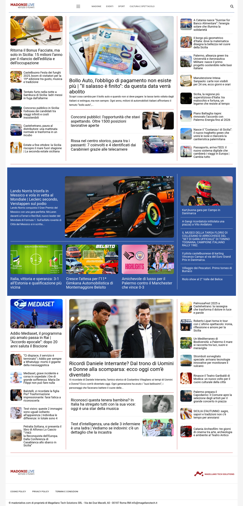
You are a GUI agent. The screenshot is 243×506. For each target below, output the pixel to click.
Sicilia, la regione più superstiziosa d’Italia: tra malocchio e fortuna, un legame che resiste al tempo (212, 98)
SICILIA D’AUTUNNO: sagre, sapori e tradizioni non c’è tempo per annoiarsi (211, 414)
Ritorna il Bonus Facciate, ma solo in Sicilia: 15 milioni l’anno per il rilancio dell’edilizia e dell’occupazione (36, 56)
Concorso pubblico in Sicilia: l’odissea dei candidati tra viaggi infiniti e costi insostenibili (42, 112)
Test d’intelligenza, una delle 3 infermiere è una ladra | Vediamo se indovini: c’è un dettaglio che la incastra (105, 428)
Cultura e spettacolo (128, 6)
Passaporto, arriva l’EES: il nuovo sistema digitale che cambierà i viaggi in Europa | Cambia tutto (211, 152)
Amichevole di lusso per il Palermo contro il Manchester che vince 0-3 (147, 283)
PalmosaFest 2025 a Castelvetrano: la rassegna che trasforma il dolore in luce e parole (212, 308)
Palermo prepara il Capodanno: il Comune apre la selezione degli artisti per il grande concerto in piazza (213, 396)
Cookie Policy (18, 491)
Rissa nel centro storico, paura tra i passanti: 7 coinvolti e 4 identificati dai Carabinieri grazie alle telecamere (103, 145)
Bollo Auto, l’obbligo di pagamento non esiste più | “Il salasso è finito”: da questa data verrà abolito (120, 86)
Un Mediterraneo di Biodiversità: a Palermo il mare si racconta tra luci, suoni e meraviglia (213, 343)
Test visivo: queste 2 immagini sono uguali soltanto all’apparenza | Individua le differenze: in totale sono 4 (43, 413)
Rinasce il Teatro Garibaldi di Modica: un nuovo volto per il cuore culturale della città (212, 379)
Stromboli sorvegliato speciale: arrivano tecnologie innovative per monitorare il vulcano (212, 361)
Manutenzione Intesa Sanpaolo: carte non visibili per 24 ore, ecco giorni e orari (212, 81)
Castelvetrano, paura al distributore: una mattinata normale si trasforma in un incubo (41, 130)
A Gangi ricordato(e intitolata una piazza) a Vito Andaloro (203, 223)
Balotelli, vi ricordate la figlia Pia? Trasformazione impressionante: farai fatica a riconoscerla (42, 395)
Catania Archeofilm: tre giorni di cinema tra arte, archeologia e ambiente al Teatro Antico (213, 432)
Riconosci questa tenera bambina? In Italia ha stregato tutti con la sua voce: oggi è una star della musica (103, 404)
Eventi (96, 6)
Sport (108, 6)
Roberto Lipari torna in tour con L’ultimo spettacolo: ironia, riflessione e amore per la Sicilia (213, 325)
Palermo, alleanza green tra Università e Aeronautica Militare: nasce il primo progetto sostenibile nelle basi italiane (213, 62)
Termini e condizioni (66, 491)
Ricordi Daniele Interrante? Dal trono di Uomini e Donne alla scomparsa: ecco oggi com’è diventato (121, 369)
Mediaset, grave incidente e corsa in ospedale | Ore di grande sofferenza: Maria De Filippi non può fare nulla (42, 378)
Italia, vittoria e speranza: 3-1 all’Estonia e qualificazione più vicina (36, 283)
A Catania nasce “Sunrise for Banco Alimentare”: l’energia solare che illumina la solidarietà (212, 24)
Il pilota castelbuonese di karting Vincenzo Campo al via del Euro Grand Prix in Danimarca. (206, 256)
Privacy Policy (40, 491)
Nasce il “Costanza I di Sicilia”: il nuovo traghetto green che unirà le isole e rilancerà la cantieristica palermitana (213, 134)
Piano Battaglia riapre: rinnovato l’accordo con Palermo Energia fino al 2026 (212, 116)
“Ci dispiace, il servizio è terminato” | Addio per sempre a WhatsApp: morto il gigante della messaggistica (43, 360)
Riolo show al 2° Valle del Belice (202, 279)
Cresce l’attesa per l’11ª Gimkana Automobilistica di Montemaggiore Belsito (89, 283)
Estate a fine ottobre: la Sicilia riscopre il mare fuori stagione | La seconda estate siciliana (43, 148)
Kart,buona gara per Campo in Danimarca (201, 211)
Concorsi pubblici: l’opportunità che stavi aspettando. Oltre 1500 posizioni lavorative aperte (105, 121)
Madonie (83, 6)
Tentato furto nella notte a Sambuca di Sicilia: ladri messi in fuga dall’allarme (43, 95)
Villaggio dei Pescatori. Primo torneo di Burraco (207, 269)
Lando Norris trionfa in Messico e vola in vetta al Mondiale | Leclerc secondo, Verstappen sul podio (34, 197)
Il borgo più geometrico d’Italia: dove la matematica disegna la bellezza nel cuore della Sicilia (212, 42)
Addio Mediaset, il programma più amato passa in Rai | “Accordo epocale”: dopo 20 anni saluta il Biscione (36, 339)
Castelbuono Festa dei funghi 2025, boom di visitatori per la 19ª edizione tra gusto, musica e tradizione (43, 77)
